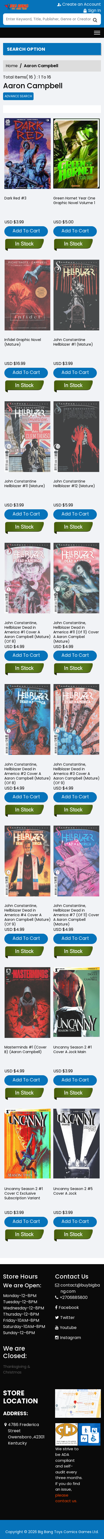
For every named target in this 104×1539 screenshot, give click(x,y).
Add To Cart (26, 231)
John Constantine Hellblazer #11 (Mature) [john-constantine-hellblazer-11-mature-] (24, 483)
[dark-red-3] (27, 154)
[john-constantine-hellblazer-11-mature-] (24, 527)
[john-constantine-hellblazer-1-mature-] (73, 386)
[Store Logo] (16, 7)
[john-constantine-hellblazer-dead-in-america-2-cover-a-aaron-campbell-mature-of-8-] (24, 810)
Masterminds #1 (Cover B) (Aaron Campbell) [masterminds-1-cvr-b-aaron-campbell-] (25, 1049)
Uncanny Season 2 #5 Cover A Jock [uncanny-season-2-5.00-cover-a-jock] (73, 1191)
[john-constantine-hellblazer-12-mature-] (73, 527)
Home (12, 66)
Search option (26, 49)
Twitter (67, 1318)
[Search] (52, 19)
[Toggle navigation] (97, 32)
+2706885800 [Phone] (74, 1297)
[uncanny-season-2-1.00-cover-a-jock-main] (73, 1093)
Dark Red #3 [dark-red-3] (15, 198)
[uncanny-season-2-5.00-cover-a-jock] (73, 1235)
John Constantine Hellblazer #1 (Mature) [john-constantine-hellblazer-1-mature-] (73, 342)
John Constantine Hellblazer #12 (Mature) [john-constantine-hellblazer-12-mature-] (74, 483)
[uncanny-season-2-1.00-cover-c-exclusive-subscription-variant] (24, 1235)
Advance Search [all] (18, 96)
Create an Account (79, 4)
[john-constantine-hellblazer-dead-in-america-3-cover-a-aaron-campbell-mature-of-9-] (73, 810)
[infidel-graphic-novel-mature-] (24, 386)
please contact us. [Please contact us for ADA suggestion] (66, 1498)
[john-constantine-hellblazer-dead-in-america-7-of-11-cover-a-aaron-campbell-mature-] (73, 951)
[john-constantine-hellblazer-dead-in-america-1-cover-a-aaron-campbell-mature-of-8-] (24, 668)
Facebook (69, 1307)
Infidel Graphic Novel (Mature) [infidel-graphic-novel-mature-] (22, 342)
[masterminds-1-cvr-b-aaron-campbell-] (24, 1093)
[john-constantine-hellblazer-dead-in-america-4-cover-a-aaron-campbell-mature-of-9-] (24, 951)
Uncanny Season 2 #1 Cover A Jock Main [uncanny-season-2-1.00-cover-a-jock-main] (72, 1049)
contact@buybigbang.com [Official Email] (80, 1288)
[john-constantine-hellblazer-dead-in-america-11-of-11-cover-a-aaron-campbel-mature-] (73, 668)
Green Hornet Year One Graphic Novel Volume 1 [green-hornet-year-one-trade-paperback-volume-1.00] (74, 200)
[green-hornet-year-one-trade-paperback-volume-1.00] (76, 154)
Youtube (68, 1328)
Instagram (70, 1338)
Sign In (92, 10)
